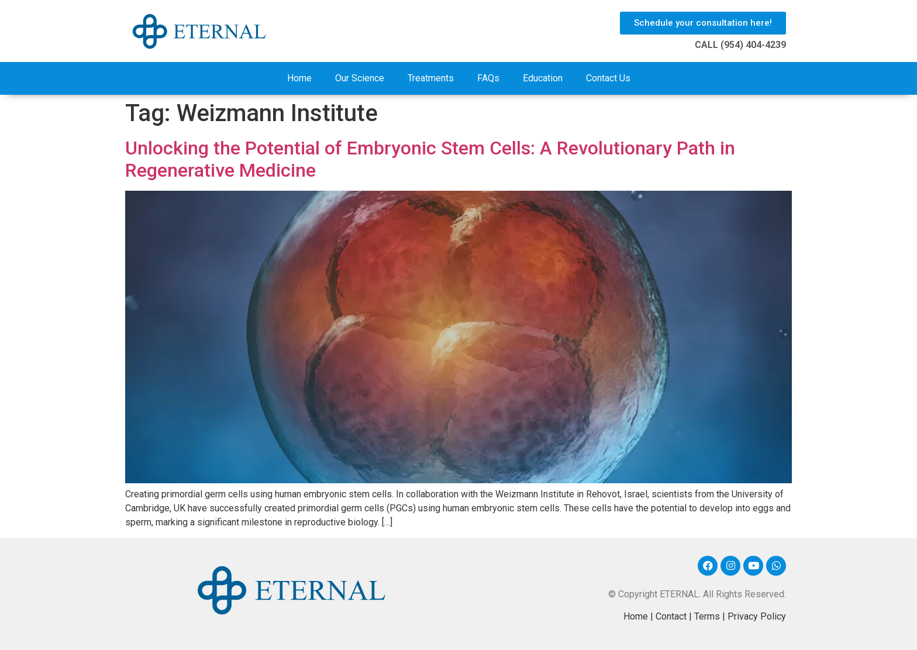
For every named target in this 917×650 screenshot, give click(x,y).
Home (299, 78)
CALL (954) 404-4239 (740, 44)
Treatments (431, 78)
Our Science (359, 78)
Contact (671, 616)
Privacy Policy (757, 616)
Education (543, 78)
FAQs (488, 78)
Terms (707, 616)
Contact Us (608, 78)
